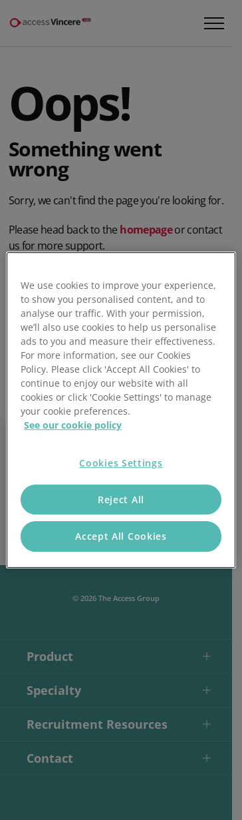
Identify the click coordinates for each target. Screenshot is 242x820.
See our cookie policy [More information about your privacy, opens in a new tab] (73, 425)
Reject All (121, 499)
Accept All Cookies (121, 536)
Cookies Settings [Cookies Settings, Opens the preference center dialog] (120, 463)
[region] (121, 410)
